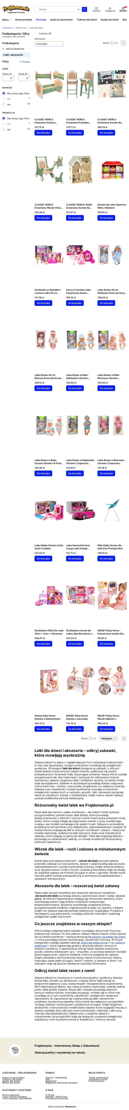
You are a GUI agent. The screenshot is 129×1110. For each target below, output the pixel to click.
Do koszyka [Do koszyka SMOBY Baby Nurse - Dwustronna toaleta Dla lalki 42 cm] (106, 643)
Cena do (23, 74)
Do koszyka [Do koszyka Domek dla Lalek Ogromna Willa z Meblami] (106, 217)
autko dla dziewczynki (94, 942)
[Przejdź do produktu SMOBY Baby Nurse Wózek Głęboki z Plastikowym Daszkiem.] (112, 681)
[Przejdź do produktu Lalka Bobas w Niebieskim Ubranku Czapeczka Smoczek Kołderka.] (80, 425)
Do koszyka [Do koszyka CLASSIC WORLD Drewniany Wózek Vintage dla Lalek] (43, 217)
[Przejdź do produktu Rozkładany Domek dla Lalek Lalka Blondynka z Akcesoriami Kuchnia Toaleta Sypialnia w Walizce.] (80, 596)
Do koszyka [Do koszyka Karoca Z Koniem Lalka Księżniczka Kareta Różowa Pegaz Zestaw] (74, 303)
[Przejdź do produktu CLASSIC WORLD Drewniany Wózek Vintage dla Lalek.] (49, 170)
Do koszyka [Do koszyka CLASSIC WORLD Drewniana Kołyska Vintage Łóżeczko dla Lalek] (43, 132)
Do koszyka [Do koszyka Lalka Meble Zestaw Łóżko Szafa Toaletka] (43, 558)
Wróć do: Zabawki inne (13, 48)
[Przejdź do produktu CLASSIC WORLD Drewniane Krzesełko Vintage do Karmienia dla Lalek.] (80, 85)
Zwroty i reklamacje (56, 1077)
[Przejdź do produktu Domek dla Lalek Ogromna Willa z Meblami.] (112, 170)
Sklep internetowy (61, 1106)
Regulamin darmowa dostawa (61, 1082)
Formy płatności (11, 1095)
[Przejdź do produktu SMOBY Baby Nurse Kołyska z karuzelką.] (80, 681)
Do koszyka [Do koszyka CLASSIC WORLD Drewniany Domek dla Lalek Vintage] (106, 132)
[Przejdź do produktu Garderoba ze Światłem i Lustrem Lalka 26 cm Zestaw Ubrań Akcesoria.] (49, 255)
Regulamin (51, 1081)
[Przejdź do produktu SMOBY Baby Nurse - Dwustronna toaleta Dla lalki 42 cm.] (112, 596)
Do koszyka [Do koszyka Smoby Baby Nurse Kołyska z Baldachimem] (43, 728)
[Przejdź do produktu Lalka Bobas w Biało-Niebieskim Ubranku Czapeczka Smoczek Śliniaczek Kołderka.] (80, 340)
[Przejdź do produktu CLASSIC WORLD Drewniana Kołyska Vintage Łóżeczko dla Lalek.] (49, 85)
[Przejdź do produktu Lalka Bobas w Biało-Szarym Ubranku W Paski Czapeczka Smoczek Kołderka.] (49, 425)
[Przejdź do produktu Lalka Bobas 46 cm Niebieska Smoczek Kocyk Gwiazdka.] (112, 255)
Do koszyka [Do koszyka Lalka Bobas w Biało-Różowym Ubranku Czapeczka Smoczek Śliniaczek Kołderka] (106, 388)
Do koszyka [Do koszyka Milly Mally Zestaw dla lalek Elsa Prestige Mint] (106, 558)
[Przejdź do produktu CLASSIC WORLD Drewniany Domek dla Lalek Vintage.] (112, 85)
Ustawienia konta (98, 1079)
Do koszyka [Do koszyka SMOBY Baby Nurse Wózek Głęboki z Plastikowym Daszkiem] (106, 728)
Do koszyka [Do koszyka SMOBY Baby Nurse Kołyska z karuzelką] (74, 728)
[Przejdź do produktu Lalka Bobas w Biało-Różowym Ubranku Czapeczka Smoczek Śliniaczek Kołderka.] (112, 340)
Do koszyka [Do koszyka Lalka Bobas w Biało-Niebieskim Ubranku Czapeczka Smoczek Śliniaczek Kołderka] (74, 388)
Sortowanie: (40, 39)
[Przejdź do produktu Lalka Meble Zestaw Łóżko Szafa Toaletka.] (49, 510)
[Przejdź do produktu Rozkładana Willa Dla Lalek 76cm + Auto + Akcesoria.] (49, 596)
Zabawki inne (21, 28)
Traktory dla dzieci (12, 1079)
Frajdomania (7, 28)
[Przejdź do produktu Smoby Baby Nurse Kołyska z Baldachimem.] (49, 681)
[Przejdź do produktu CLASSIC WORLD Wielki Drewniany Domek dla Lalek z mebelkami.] (80, 170)
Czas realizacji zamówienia (17, 1098)
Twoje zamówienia (99, 1077)
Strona (106, 43)
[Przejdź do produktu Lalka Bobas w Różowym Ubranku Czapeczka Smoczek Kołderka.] (112, 425)
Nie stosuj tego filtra (18, 93)
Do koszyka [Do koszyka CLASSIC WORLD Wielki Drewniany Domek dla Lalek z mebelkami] (74, 217)
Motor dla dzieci (11, 1082)
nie (8, 104)
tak (9, 99)
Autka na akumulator (13, 1077)
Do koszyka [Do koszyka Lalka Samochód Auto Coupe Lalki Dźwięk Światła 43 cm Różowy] (74, 558)
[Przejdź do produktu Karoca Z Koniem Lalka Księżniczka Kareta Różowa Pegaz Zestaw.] (80, 255)
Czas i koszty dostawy (14, 1096)
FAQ (48, 1079)
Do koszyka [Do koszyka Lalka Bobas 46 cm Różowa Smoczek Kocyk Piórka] (43, 388)
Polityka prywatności (57, 1098)
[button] (84, 9)
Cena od (6, 74)
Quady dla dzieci (11, 1081)
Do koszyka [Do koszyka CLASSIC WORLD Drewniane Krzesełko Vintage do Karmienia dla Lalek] (74, 132)
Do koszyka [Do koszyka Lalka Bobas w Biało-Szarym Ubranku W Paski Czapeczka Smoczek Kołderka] (43, 473)
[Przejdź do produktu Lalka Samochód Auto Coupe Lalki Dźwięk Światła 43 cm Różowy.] (80, 510)
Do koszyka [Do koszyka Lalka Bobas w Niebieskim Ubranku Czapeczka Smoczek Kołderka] (74, 473)
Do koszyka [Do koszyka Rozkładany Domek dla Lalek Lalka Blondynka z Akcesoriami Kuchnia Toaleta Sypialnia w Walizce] (74, 643)
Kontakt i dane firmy (56, 1096)
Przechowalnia (96, 1081)
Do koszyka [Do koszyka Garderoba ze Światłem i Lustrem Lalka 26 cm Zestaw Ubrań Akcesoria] (43, 303)
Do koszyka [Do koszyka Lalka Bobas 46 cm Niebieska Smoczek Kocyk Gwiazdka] (106, 303)
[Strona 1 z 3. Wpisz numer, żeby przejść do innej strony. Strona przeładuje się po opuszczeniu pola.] (112, 43)
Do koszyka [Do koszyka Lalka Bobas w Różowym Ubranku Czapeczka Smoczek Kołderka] (106, 473)
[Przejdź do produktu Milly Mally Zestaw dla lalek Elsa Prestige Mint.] (112, 510)
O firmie (50, 1095)
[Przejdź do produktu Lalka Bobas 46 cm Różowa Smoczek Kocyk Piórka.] (49, 340)
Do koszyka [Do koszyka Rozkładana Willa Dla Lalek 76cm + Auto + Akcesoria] (43, 643)
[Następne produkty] (108, 738)
